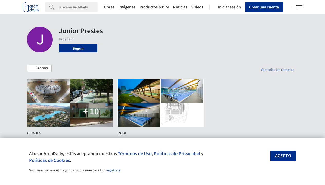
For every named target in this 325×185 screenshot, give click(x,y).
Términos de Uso (135, 153)
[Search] (78, 7)
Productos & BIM (154, 7)
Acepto (283, 156)
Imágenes (126, 7)
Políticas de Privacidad (177, 153)
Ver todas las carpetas (277, 70)
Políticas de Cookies (49, 160)
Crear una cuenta (264, 7)
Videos (197, 7)
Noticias (180, 7)
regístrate (113, 170)
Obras (109, 7)
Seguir (78, 48)
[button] (39, 68)
